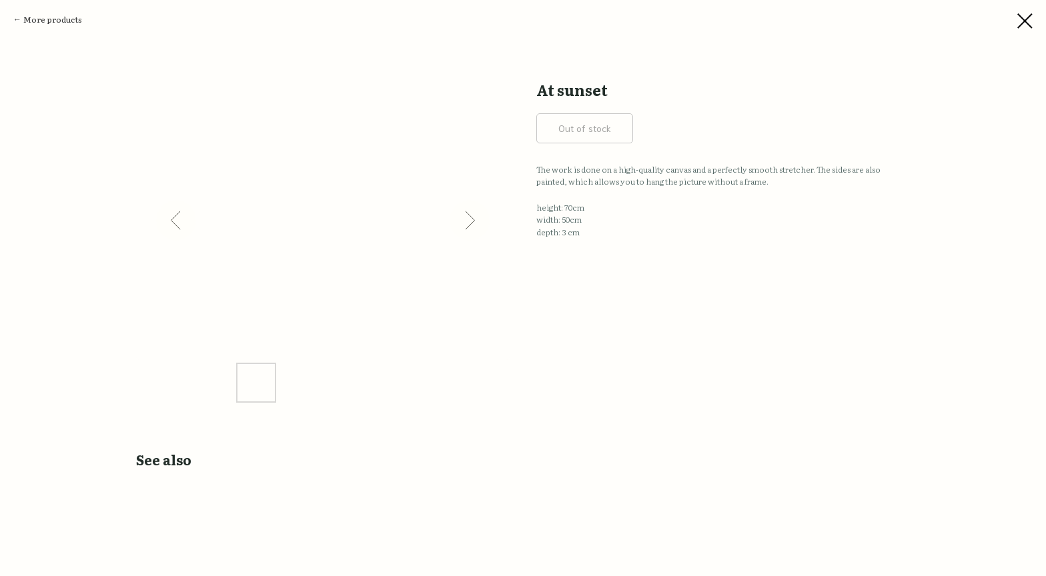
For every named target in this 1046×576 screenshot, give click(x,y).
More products (52, 19)
